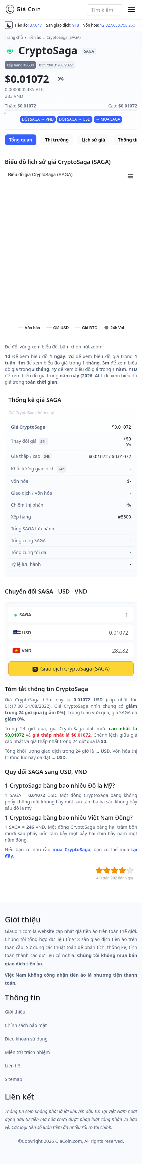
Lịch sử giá (93, 140)
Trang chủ (14, 37)
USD (26, 632)
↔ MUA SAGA (108, 119)
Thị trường (57, 140)
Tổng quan (20, 140)
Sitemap (13, 1079)
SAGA (25, 615)
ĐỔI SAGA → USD (74, 119)
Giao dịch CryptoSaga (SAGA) (71, 668)
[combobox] (104, 9)
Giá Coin (23, 9)
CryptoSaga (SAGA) (64, 37)
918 (75, 25)
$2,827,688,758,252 (117, 25)
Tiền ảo (34, 37)
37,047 (36, 25)
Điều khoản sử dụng (26, 1039)
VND (27, 650)
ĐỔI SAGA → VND (38, 119)
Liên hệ (12, 1066)
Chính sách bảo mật (26, 1025)
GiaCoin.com (68, 1141)
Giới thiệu (15, 1012)
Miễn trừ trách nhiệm (27, 1052)
